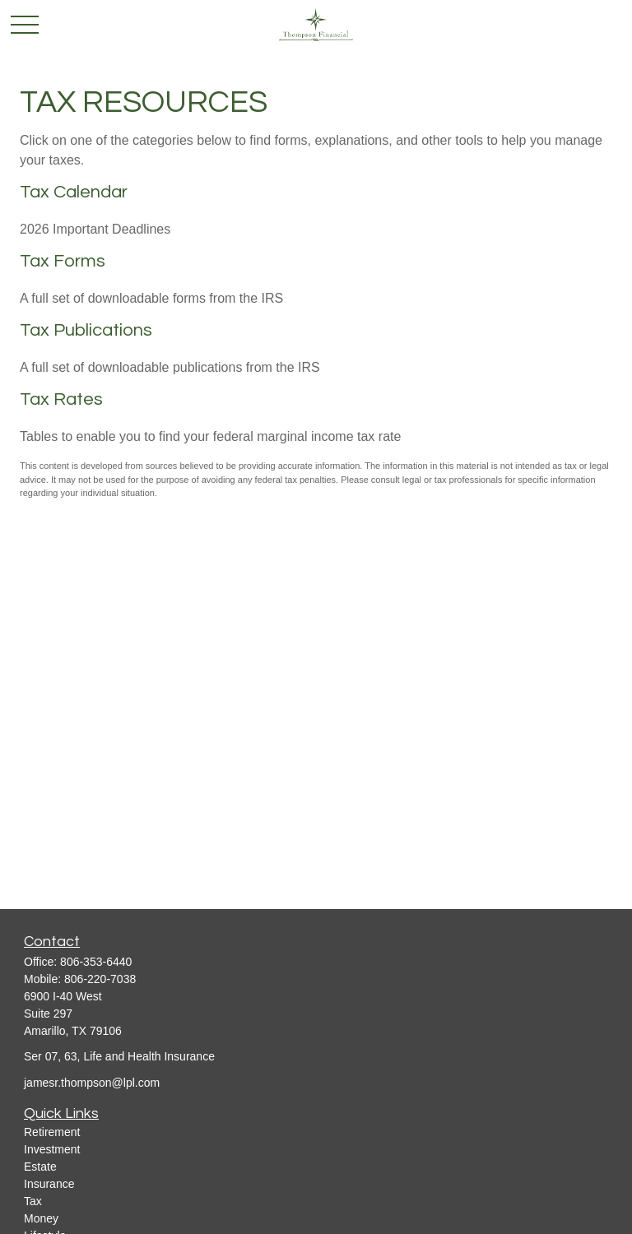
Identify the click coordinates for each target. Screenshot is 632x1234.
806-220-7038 (100, 979)
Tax (33, 1201)
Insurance (49, 1183)
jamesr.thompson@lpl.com (92, 1082)
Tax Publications (86, 330)
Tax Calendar (74, 192)
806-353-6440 (96, 961)
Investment (52, 1149)
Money (41, 1218)
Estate (40, 1166)
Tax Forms (62, 261)
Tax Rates (61, 399)
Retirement (52, 1132)
